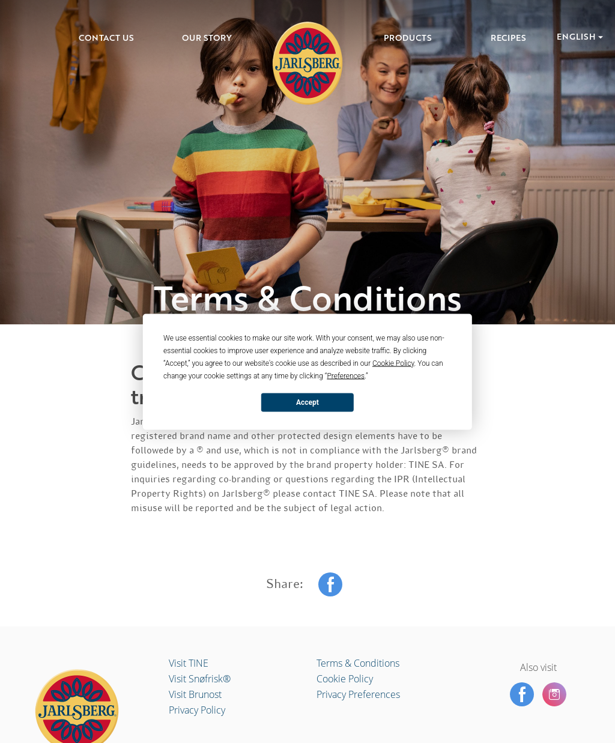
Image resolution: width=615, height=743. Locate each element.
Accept (307, 402)
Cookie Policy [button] (393, 363)
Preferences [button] (346, 375)
